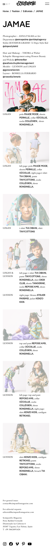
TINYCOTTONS (27, 179)
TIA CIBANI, (25, 176)
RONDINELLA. (26, 186)
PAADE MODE (31, 114)
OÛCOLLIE (24, 172)
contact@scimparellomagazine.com (18, 503)
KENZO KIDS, (31, 412)
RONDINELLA (26, 124)
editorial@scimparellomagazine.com (18, 512)
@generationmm (11, 69)
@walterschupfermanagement (18, 63)
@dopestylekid (10, 46)
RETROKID (24, 415)
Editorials (27, 11)
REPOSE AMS (32, 286)
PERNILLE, (24, 117)
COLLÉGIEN (31, 121)
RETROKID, (25, 460)
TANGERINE (38, 283)
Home (6, 11)
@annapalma (22, 39)
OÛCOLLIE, (42, 117)
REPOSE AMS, (26, 467)
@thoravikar (21, 59)
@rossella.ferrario (12, 76)
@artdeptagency (37, 39)
